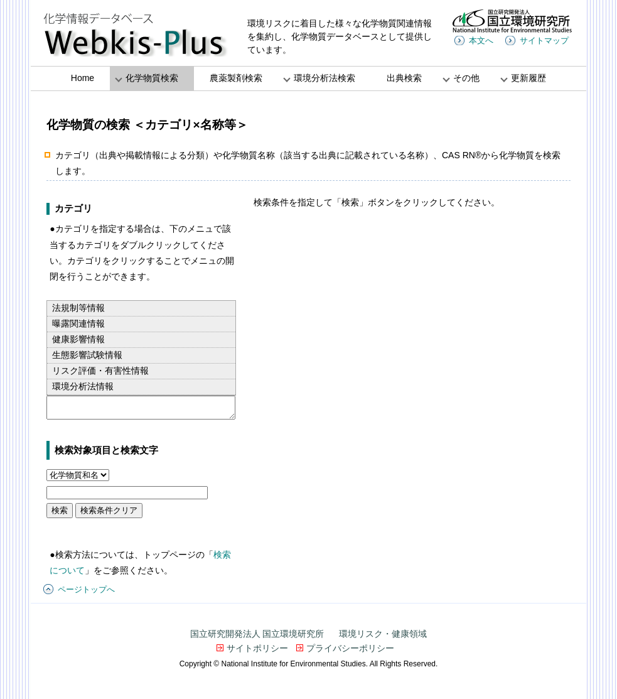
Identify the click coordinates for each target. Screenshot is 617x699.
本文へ (481, 40)
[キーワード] (127, 492)
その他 (466, 78)
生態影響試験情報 (87, 355)
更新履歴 (528, 78)
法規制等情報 (78, 308)
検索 (59, 510)
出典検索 (404, 78)
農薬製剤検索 (236, 78)
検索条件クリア (108, 510)
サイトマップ (544, 40)
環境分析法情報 (83, 386)
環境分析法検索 (324, 78)
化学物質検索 (152, 78)
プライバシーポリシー (350, 648)
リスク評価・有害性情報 (100, 371)
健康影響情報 (78, 339)
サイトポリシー (257, 648)
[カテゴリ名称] (140, 408)
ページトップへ (86, 589)
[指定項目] (77, 475)
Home (82, 78)
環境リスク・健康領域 (383, 634)
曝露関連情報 (78, 323)
